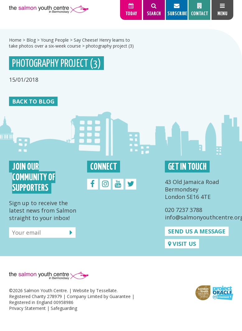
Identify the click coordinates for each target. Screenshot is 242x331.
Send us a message (197, 231)
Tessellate (106, 290)
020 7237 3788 (183, 210)
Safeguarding (64, 308)
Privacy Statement (27, 308)
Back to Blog (33, 101)
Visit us (182, 243)
